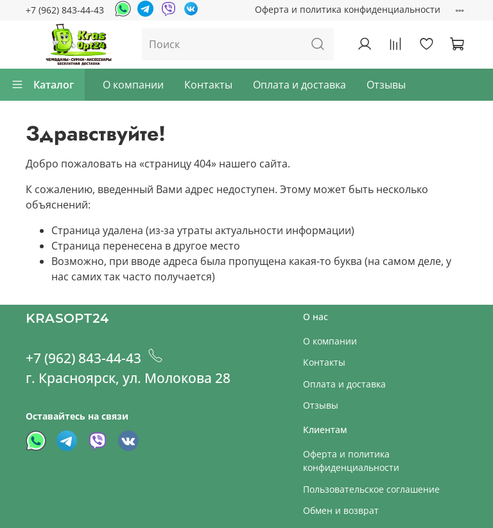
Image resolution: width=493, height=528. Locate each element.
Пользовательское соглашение (371, 489)
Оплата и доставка (299, 85)
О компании (133, 85)
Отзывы (386, 85)
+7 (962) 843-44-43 (65, 10)
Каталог (42, 85)
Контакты (208, 85)
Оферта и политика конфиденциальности (347, 9)
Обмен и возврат (341, 510)
